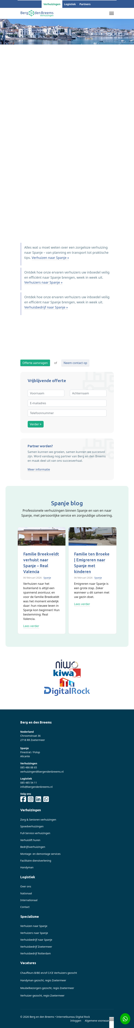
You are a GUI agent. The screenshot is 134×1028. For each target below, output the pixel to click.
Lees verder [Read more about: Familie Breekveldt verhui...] (31, 626)
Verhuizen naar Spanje (33, 926)
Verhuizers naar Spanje (34, 933)
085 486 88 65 (28, 767)
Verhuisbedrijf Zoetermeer (36, 946)
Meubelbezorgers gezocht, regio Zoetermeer (47, 988)
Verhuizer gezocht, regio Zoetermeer (42, 995)
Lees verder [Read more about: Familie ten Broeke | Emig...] (82, 604)
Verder (35, 424)
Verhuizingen (51, 4)
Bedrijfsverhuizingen (32, 847)
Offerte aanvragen (35, 363)
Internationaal (29, 900)
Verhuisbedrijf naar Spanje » (46, 307)
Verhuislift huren (30, 840)
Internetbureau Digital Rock (73, 1016)
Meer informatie (39, 469)
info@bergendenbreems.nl (36, 787)
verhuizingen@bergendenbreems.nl (42, 771)
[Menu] (111, 13)
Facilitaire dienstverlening (35, 860)
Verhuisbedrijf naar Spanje (36, 939)
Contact (25, 907)
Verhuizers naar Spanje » (43, 282)
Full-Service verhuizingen (35, 833)
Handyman (27, 867)
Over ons (25, 886)
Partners (85, 4)
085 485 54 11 (28, 782)
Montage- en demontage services (40, 854)
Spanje (47, 577)
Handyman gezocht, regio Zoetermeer (43, 980)
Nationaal (26, 893)
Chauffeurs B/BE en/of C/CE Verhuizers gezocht (48, 973)
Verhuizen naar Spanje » (50, 257)
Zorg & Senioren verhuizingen (38, 819)
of (55, 363)
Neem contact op (75, 363)
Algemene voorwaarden (99, 1020)
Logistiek (70, 4)
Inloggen (75, 1020)
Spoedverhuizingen (32, 826)
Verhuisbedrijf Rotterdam (35, 953)
